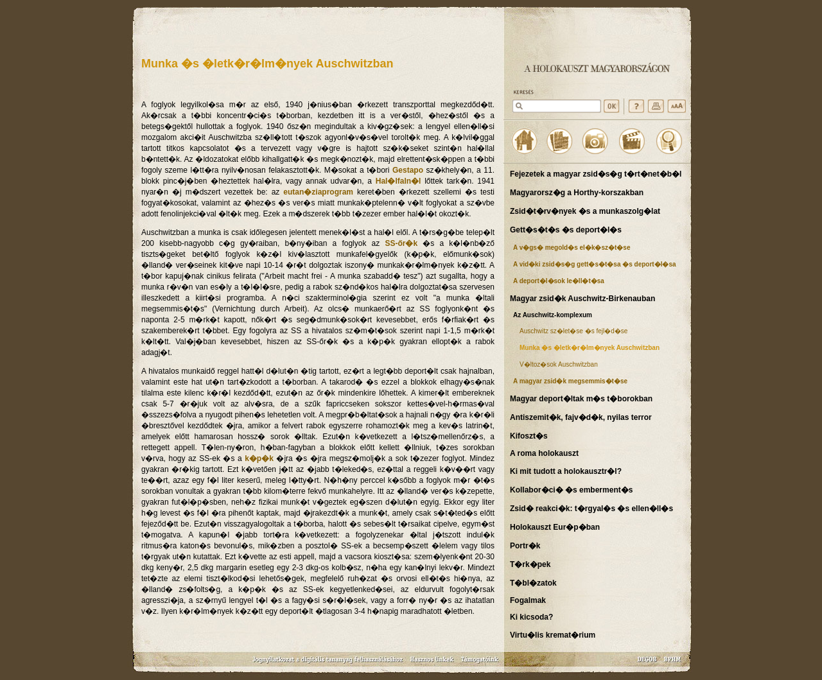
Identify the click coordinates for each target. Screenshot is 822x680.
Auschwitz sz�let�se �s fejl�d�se (573, 331)
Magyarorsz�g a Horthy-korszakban (576, 192)
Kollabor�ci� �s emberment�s (571, 489)
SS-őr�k (401, 243)
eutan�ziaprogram (318, 191)
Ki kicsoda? (531, 617)
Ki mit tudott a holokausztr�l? (566, 471)
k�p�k (259, 458)
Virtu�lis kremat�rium (552, 635)
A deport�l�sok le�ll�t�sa (558, 280)
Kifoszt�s (529, 436)
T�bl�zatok (533, 583)
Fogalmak (528, 600)
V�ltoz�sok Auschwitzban (559, 364)
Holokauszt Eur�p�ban (555, 527)
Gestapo (407, 170)
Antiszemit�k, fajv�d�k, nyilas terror (581, 417)
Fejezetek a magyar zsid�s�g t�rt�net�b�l (595, 174)
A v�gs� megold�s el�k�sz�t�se (571, 247)
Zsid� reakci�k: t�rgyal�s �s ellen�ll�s (591, 508)
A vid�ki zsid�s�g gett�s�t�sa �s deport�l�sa (594, 264)
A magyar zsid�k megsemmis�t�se (570, 381)
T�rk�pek (530, 564)
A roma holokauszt (544, 453)
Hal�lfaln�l (398, 181)
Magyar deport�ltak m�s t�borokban (581, 398)
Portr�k (525, 545)
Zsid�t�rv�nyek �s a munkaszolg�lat (585, 211)
